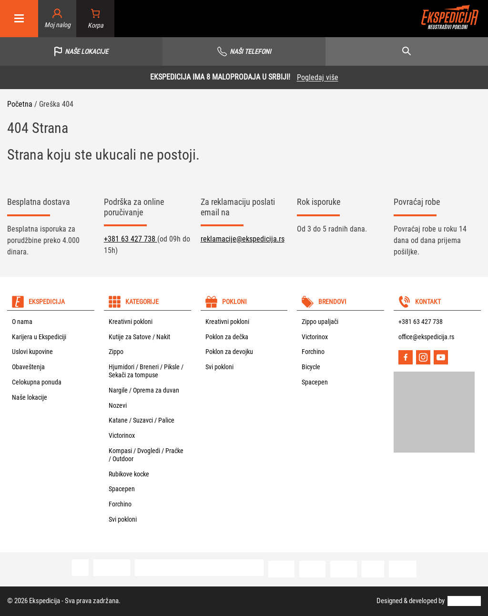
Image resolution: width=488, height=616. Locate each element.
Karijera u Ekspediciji (39, 337)
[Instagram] (423, 357)
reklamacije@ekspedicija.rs (243, 238)
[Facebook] (405, 357)
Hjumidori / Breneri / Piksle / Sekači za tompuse (146, 371)
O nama (22, 321)
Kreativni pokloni (130, 321)
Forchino (120, 504)
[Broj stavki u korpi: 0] (95, 19)
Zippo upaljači (320, 321)
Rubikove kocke (129, 474)
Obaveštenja (28, 367)
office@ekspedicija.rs (426, 337)
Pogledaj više (317, 77)
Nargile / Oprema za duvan (144, 390)
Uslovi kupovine (32, 351)
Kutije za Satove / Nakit (139, 337)
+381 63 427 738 (130, 238)
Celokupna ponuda (36, 382)
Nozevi (118, 405)
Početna (19, 104)
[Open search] (406, 51)
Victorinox (122, 435)
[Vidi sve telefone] (243, 51)
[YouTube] (441, 357)
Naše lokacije (29, 397)
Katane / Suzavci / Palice (141, 420)
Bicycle (311, 367)
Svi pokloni (123, 519)
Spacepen (122, 489)
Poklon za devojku (229, 351)
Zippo (116, 351)
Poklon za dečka (226, 337)
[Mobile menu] (19, 19)
